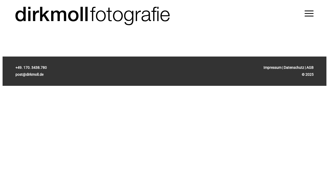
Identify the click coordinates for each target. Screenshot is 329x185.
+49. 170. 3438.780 (31, 68)
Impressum (272, 68)
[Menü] (309, 13)
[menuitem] (309, 13)
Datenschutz (294, 68)
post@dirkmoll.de (29, 74)
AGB (310, 68)
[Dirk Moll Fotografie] (92, 16)
